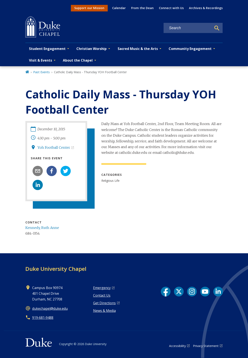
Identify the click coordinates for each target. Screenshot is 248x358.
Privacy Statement (206, 346)
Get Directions (104, 303)
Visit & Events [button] (40, 60)
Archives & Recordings (206, 8)
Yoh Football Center (53, 147)
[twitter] (65, 171)
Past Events (41, 72)
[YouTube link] (205, 291)
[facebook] (51, 171)
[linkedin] (37, 185)
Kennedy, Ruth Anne (42, 228)
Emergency (102, 287)
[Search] (216, 28)
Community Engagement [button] (190, 48)
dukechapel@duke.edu (50, 308)
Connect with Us (171, 8)
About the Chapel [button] (78, 60)
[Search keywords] (188, 28)
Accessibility (177, 346)
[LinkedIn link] (218, 291)
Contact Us (101, 295)
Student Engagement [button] (47, 48)
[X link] (179, 291)
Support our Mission (89, 8)
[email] (37, 171)
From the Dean (142, 8)
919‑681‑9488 (43, 317)
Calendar (119, 8)
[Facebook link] (166, 291)
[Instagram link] (192, 291)
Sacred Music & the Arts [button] (138, 48)
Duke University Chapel (55, 269)
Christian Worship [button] (91, 48)
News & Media (104, 310)
